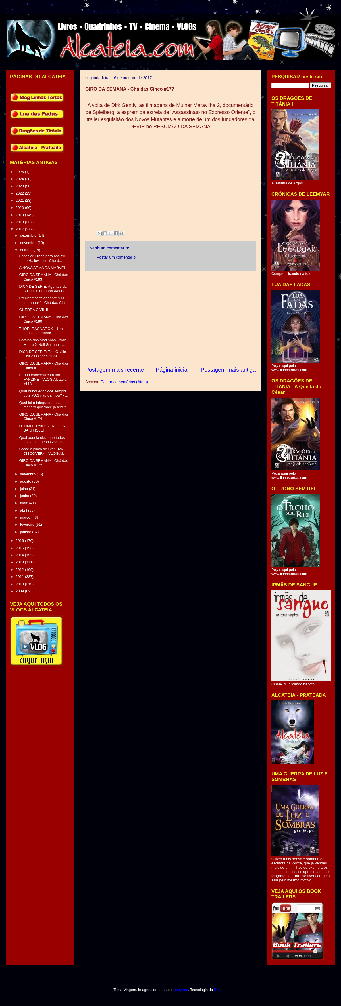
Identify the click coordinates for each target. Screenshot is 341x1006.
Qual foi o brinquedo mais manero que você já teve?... (44, 405)
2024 (20, 179)
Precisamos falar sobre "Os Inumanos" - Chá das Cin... (43, 300)
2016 (20, 540)
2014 (20, 555)
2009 (20, 591)
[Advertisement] (170, 318)
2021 (20, 200)
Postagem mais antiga (228, 370)
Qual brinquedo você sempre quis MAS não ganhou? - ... (43, 393)
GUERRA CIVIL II (33, 310)
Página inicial (172, 370)
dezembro (29, 235)
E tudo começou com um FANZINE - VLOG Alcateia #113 (42, 379)
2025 (20, 172)
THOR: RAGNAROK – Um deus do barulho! (41, 331)
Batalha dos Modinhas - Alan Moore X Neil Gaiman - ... (42, 342)
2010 (20, 584)
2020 (20, 207)
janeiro (26, 532)
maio (24, 503)
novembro (29, 243)
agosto (26, 481)
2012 (20, 569)
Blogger (220, 990)
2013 (20, 562)
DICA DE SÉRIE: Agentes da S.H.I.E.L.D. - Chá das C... (42, 288)
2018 (20, 222)
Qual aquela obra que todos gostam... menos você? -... (43, 439)
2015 (20, 548)
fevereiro (28, 524)
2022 (20, 193)
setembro (28, 474)
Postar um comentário (116, 257)
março (26, 517)
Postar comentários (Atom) (124, 382)
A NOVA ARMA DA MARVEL (42, 268)
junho (25, 496)
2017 (20, 229)
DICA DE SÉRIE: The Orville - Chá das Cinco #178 (43, 354)
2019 (20, 215)
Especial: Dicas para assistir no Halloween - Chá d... (42, 258)
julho (24, 489)
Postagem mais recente (114, 370)
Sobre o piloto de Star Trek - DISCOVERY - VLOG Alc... (43, 451)
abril (24, 510)
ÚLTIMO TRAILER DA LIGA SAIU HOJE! (42, 428)
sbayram (181, 990)
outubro (27, 250)
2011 (20, 576)
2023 (20, 186)
